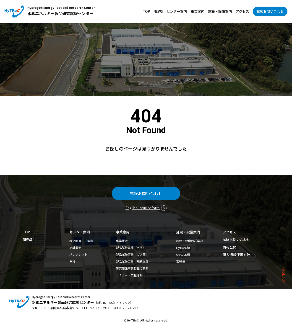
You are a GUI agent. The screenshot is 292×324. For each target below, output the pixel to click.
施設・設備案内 (220, 11)
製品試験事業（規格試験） (133, 261)
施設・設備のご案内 (189, 241)
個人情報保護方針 (236, 254)
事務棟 (180, 261)
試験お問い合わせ (270, 11)
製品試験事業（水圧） (131, 247)
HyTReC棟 (183, 247)
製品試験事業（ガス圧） (132, 254)
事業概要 (122, 241)
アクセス (242, 11)
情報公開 (229, 247)
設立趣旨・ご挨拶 (81, 241)
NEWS (158, 11)
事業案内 (197, 11)
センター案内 (177, 11)
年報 (72, 261)
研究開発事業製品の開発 (132, 268)
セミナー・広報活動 (129, 275)
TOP (146, 11)
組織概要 (75, 247)
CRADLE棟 (183, 254)
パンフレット (78, 254)
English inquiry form (142, 207)
